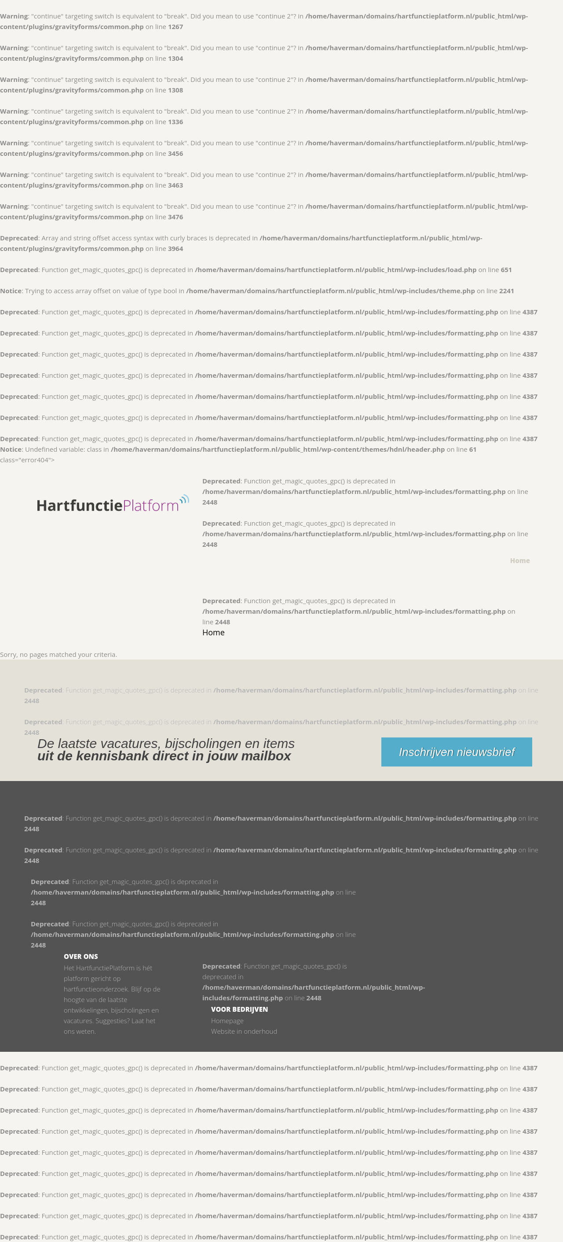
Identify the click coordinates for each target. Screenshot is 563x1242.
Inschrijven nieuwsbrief (457, 752)
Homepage (227, 1020)
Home (520, 560)
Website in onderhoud (244, 1031)
